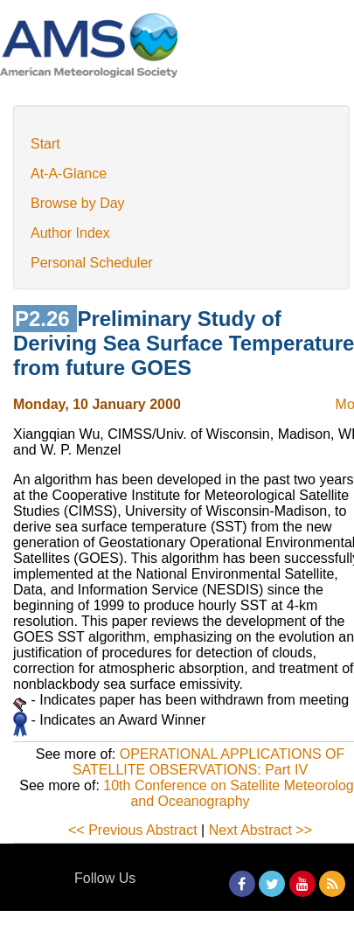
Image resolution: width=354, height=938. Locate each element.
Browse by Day (78, 203)
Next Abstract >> (260, 830)
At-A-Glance (69, 173)
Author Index (70, 233)
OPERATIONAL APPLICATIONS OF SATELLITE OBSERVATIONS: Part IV (208, 762)
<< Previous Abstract (133, 830)
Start (45, 143)
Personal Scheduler (92, 262)
